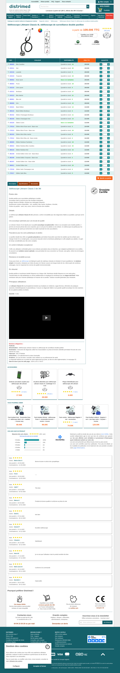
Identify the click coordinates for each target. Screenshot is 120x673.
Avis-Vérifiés (105, 434)
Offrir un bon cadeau (61, 634)
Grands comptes (60, 646)
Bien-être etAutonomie (101, 16)
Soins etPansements (68, 16)
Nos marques (59, 636)
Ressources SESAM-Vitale (63, 640)
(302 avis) (107, 30)
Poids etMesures (51, 16)
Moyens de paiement (12, 638)
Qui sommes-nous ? (12, 634)
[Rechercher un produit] (63, 6)
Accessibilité (35, 1)
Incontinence (85, 15)
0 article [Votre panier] (107, 10)
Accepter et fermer (39, 666)
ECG (43, 15)
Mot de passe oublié (36, 638)
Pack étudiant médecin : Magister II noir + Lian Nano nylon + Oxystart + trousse (96, 419)
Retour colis (9, 636)
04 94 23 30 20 (19, 624)
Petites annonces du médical (63, 644)
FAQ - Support (55, 1)
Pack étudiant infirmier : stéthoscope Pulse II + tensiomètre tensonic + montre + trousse (44, 419)
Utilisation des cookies (15, 661)
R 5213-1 (97, 663)
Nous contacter (66, 1)
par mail (31, 624)
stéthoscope (25, 261)
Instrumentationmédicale (60, 16)
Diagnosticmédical (18, 16)
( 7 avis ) (75, 392)
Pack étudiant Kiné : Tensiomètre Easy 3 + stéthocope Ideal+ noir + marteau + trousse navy (19, 419)
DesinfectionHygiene (10, 16)
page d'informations (79, 448)
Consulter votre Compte (37, 640)
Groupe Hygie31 (64, 659)
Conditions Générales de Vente (15, 640)
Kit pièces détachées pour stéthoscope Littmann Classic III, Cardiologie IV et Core (44, 383)
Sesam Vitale (26, 15)
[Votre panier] (100, 10)
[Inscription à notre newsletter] (90, 622)
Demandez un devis (60, 624)
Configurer (16, 666)
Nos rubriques (59, 638)
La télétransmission (60, 642)
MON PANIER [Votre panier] (104, 6)
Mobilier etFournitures (35, 16)
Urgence (93, 15)
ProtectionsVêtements (77, 16)
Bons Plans (109, 15)
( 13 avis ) (24, 392)
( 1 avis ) (75, 422)
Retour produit (45, 1)
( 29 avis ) (49, 394)
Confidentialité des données (38, 642)
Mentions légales (11, 642)
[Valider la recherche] (87, 6)
